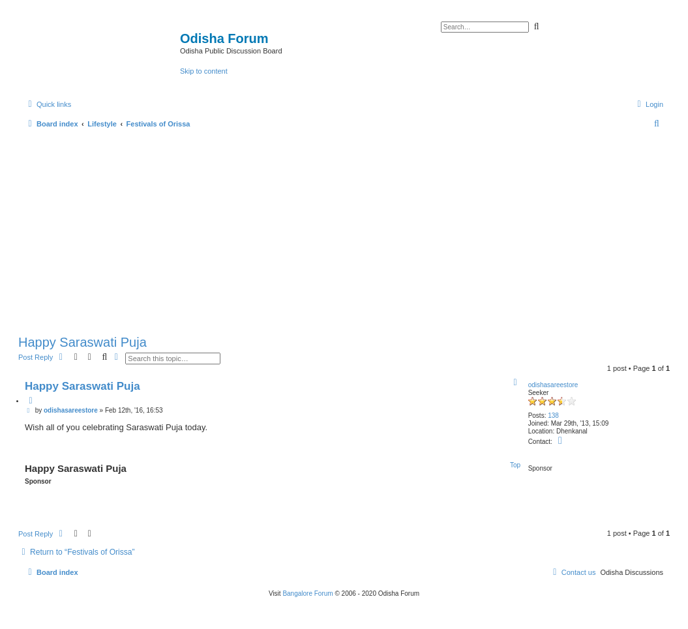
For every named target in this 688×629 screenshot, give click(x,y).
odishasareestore (553, 384)
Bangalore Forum (307, 593)
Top (515, 465)
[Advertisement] (344, 229)
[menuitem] (648, 104)
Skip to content (204, 71)
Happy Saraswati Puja (82, 342)
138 (553, 415)
